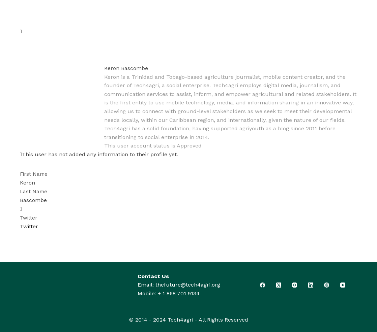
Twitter (28, 218)
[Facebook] (262, 284)
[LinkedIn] (310, 284)
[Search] (343, 22)
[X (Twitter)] (278, 284)
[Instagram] (294, 284)
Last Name (33, 192)
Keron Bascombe (126, 68)
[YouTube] (343, 284)
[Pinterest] (326, 284)
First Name (34, 174)
